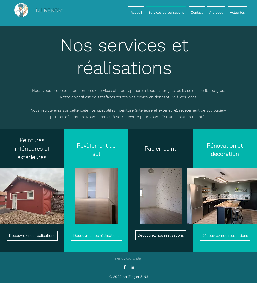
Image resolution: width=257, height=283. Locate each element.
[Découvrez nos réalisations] (32, 236)
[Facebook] (124, 267)
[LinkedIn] (132, 267)
